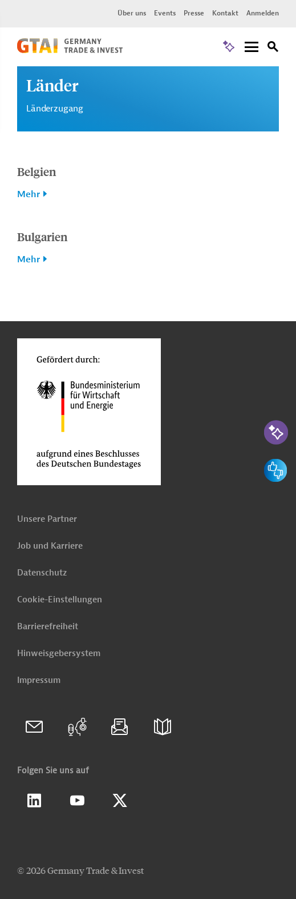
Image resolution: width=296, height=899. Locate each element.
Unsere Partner (47, 519)
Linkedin (34, 801)
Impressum (38, 680)
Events (165, 13)
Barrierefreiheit (47, 626)
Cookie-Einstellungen (59, 599)
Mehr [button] (28, 194)
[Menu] (251, 47)
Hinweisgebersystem (58, 653)
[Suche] (273, 48)
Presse (194, 13)
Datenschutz (42, 573)
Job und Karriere (50, 546)
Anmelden (262, 13)
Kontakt (225, 13)
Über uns (131, 13)
